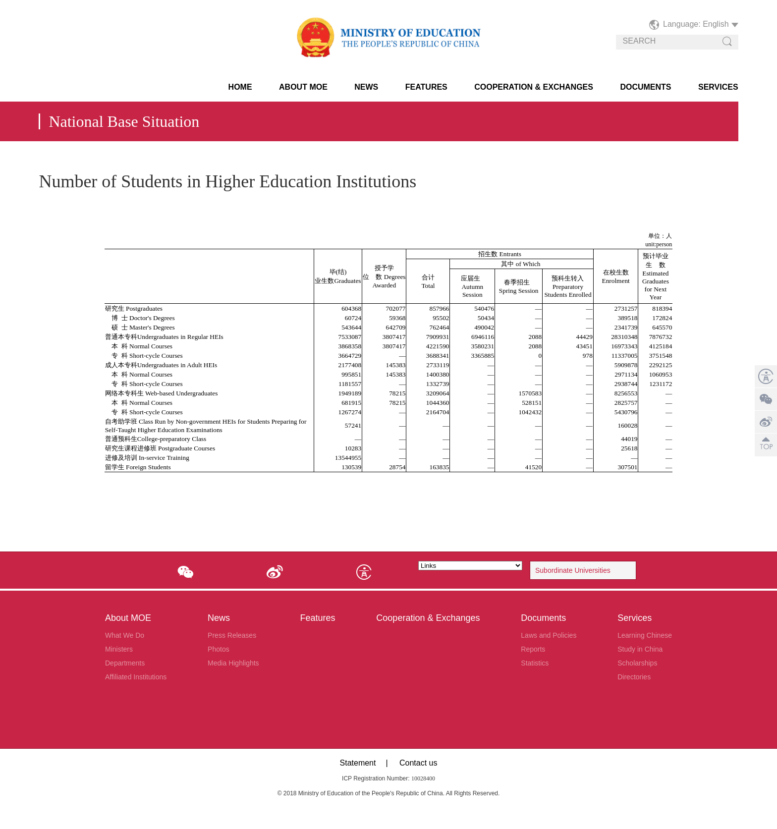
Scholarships (637, 663)
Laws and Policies (548, 635)
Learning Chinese (644, 635)
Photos (218, 649)
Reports (533, 649)
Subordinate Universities (572, 570)
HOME (240, 87)
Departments (125, 663)
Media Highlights (233, 663)
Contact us (418, 763)
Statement (358, 763)
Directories (634, 677)
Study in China (640, 649)
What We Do (124, 635)
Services (718, 87)
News (366, 87)
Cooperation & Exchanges (533, 87)
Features (426, 87)
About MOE (303, 87)
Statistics (535, 663)
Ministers (119, 649)
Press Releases (232, 635)
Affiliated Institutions (135, 677)
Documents (645, 87)
